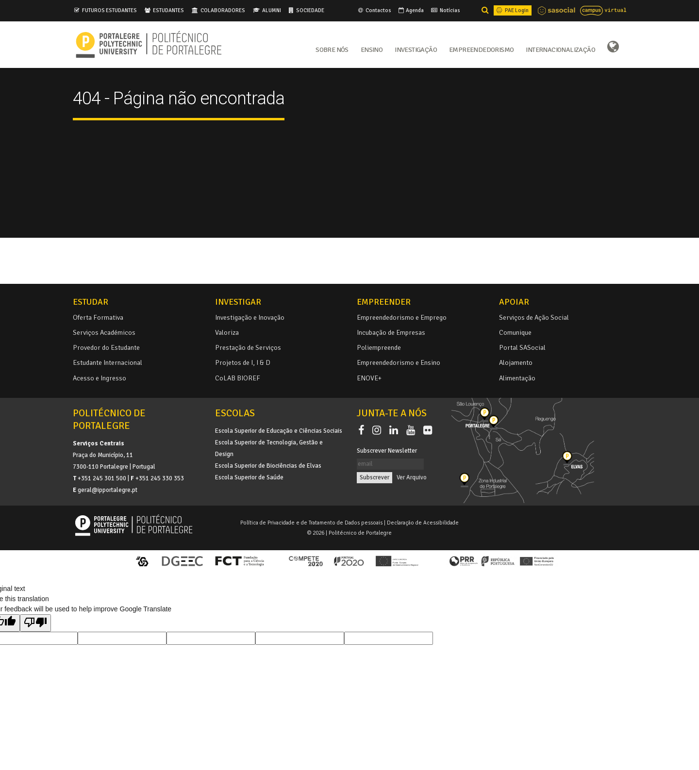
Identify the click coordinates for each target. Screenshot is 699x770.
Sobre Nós (332, 49)
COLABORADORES (222, 10)
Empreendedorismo (481, 49)
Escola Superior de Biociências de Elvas (268, 466)
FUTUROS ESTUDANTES (109, 10)
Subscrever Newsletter (387, 451)
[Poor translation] (35, 623)
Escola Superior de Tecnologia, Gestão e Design (269, 448)
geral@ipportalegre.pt (107, 490)
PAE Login (512, 10)
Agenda (410, 10)
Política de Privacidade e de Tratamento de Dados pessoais (311, 522)
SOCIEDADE (310, 10)
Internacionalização (560, 49)
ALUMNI (271, 10)
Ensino (372, 49)
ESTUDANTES (168, 10)
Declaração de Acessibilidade (423, 522)
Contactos (374, 10)
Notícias (445, 10)
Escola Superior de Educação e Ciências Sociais (278, 431)
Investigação (416, 49)
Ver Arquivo (412, 477)
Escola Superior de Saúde (249, 477)
